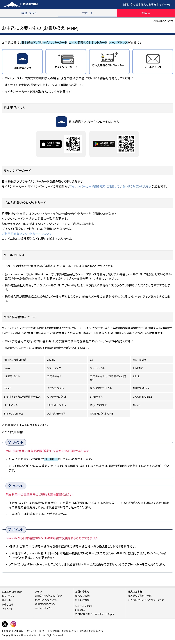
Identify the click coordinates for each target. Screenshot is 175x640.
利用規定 (6, 631)
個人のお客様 (82, 595)
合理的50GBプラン (45, 604)
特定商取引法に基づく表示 (63, 631)
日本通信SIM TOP (12, 591)
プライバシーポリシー (37, 631)
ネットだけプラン (44, 608)
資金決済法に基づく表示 (91, 631)
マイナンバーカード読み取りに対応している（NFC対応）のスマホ (110, 186)
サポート (87, 13)
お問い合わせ (130, 4)
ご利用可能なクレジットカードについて (27, 233)
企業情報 (18, 631)
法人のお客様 (148, 4)
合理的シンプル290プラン (48, 595)
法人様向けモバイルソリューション (146, 600)
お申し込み (8, 604)
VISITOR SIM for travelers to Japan (95, 614)
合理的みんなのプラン (46, 600)
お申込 (145, 13)
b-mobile (80, 610)
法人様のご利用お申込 (140, 595)
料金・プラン (29, 13)
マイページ (165, 4)
